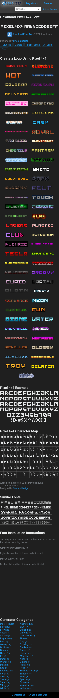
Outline (25, 661)
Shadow (26, 673)
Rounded (6, 670)
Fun (4, 641)
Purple (25, 664)
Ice (3, 656)
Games (18, 44)
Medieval (26, 656)
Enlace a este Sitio (37, 695)
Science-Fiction (29, 670)
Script (4, 673)
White (4, 688)
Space (4, 679)
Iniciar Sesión (50, 9)
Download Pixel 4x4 (19, 34)
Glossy (5, 644)
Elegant (6, 638)
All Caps (47, 44)
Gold (4, 647)
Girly (23, 641)
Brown (4, 629)
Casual (5, 632)
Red (4, 667)
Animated (26, 623)
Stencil (5, 682)
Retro (24, 667)
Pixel (4, 49)
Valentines (27, 685)
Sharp (4, 676)
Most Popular (7, 623)
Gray (4, 650)
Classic (5, 635)
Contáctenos (18, 695)
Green (25, 650)
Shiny (24, 676)
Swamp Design (20, 41)
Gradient (25, 647)
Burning (25, 629)
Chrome (26, 632)
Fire (23, 638)
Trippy (4, 685)
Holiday (25, 653)
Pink (4, 664)
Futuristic (6, 44)
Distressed (27, 635)
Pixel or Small (33, 44)
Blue (24, 626)
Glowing (26, 644)
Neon (24, 659)
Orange (5, 661)
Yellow (25, 688)
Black (5, 626)
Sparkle (25, 679)
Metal (4, 659)
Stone (24, 682)
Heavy (5, 653)
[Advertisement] (29, 591)
